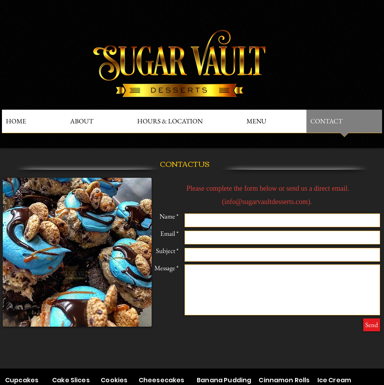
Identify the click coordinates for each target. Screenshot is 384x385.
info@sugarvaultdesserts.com (266, 202)
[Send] (371, 324)
